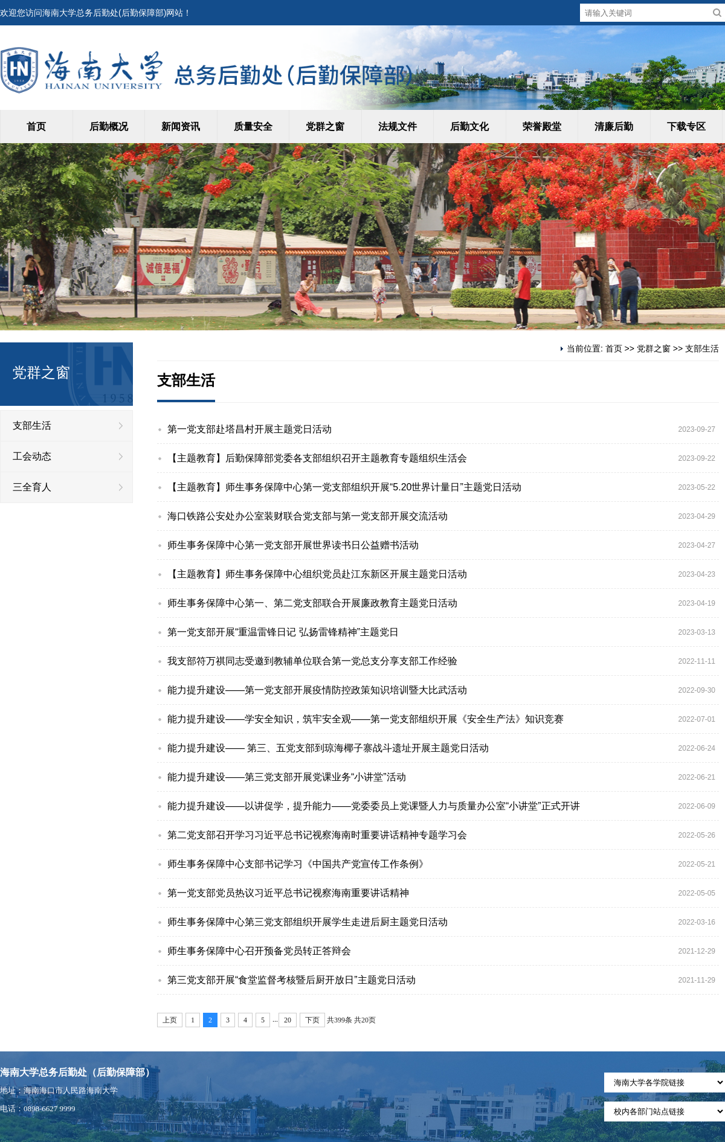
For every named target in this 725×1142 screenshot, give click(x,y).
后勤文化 (469, 126)
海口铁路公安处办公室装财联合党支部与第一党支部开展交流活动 (307, 516)
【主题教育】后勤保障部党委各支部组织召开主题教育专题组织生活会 (317, 458)
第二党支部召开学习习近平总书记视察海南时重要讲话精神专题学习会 (317, 835)
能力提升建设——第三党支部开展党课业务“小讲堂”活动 (286, 777)
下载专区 (686, 126)
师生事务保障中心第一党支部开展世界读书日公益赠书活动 (293, 545)
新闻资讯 (180, 126)
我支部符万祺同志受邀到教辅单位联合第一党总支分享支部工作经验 (312, 661)
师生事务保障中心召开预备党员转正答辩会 (259, 951)
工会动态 (32, 456)
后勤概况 (108, 126)
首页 (36, 126)
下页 (312, 1020)
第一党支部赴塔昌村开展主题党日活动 (249, 429)
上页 (170, 1020)
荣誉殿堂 (542, 126)
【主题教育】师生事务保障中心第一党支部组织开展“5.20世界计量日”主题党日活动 (344, 487)
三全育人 (32, 487)
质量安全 (253, 126)
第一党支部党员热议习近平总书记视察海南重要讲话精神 (288, 893)
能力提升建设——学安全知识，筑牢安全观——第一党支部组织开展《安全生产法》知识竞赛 (365, 719)
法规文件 (397, 126)
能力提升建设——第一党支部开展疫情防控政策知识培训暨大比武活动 (317, 690)
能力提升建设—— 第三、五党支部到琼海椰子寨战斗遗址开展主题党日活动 (328, 748)
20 (287, 1020)
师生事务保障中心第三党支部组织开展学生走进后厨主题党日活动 (307, 922)
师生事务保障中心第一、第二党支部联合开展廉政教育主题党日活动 (312, 603)
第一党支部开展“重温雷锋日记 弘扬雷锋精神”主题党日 (283, 632)
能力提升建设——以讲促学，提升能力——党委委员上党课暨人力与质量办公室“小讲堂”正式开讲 (373, 806)
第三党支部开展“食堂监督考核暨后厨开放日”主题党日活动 (291, 980)
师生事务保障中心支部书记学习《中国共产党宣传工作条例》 (297, 864)
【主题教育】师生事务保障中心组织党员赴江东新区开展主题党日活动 (317, 574)
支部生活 (32, 425)
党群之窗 (325, 126)
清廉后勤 (613, 126)
